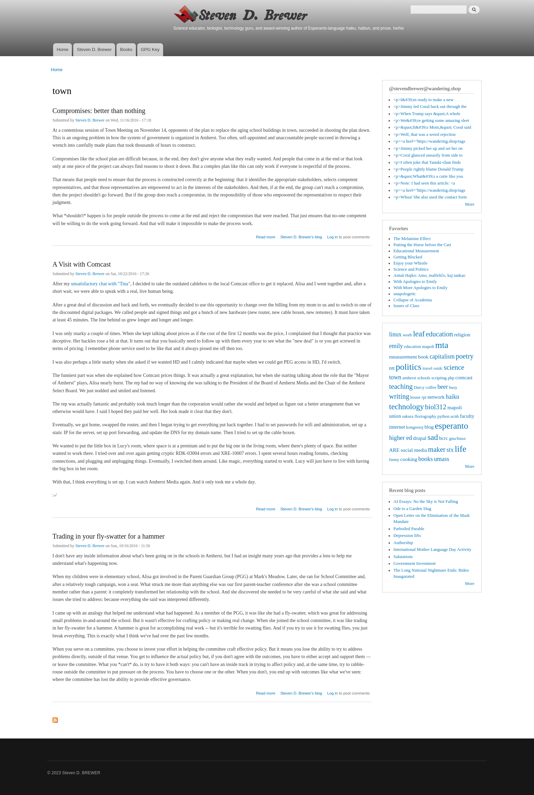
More (469, 204)
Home (62, 49)
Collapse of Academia (412, 300)
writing (399, 396)
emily (396, 346)
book (423, 357)
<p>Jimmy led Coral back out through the (430, 106)
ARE (394, 450)
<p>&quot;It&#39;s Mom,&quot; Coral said (432, 127)
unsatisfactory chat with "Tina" (100, 283)
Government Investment (414, 563)
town (395, 377)
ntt (392, 368)
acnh (455, 416)
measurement (403, 357)
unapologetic (404, 293)
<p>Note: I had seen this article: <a (424, 183)
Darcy (419, 387)
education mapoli (419, 346)
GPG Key (150, 49)
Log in (332, 237)
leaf (419, 333)
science (454, 367)
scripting (439, 378)
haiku (452, 396)
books (425, 459)
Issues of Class (406, 305)
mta (441, 345)
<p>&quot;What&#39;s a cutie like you (428, 176)
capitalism (442, 356)
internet (397, 427)
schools (423, 378)
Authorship (403, 542)
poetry (464, 356)
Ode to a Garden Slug (412, 508)
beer (442, 386)
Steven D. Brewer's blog (301, 237)
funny (394, 459)
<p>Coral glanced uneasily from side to (427, 155)
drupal (419, 438)
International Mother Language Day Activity (432, 549)
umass (441, 459)
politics (408, 367)
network (435, 397)
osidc (438, 368)
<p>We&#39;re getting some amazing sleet (431, 120)
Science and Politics (410, 269)
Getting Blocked (407, 257)
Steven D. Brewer (94, 49)
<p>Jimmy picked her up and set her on (427, 148)
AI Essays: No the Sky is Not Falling (425, 501)
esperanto (451, 426)
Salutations (403, 556)
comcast (463, 377)
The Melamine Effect (411, 238)
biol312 (435, 407)
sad (432, 437)
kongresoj (414, 427)
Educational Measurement (416, 251)
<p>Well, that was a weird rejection (424, 134)
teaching (401, 386)
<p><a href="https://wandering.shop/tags (429, 141)
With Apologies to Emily (415, 281)
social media (413, 450)
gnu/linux (457, 438)
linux (395, 334)
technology (406, 406)
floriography (425, 416)
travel (427, 368)
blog (429, 427)
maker (436, 449)
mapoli (454, 407)
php (451, 378)
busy (453, 387)
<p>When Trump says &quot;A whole (426, 113)
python (443, 416)
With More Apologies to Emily (420, 287)
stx (450, 449)
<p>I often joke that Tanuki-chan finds (427, 162)
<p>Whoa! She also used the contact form (430, 197)
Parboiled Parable (408, 528)
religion (462, 334)
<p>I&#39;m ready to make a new (423, 99)
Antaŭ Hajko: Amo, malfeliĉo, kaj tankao (429, 275)
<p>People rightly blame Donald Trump (428, 169)
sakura (407, 416)
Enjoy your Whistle (410, 263)
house (415, 397)
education (439, 334)
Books (126, 49)
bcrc (443, 438)
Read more (266, 236)
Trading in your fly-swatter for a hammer (108, 536)
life (460, 449)
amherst (409, 378)
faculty (467, 416)
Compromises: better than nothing (98, 110)
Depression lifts (407, 535)
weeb (407, 335)
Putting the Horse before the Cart (422, 244)
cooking (408, 459)
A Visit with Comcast (81, 264)
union (395, 416)
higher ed (400, 437)
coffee (430, 387)
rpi (424, 397)
